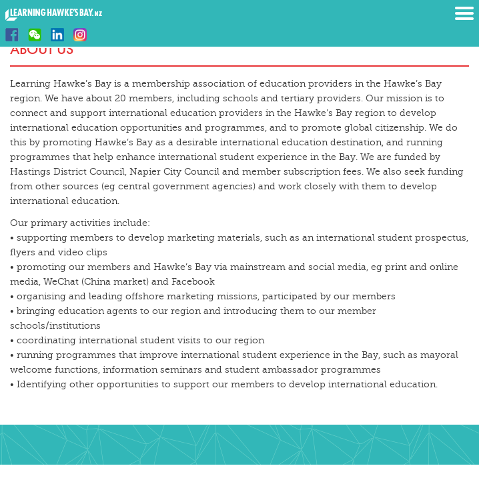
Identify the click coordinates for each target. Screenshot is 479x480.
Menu (464, 13)
